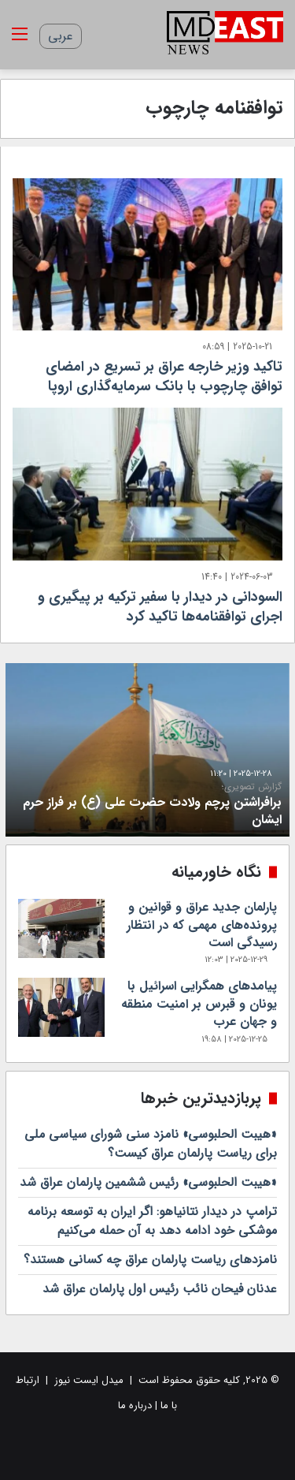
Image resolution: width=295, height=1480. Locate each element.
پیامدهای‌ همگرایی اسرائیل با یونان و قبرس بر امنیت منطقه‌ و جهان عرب (199, 1003)
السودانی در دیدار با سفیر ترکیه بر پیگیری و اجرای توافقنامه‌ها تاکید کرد (160, 607)
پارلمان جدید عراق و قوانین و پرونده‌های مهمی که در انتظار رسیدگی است (202, 924)
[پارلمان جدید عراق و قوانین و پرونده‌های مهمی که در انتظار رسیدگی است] (61, 928)
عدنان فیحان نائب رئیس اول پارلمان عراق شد (159, 1289)
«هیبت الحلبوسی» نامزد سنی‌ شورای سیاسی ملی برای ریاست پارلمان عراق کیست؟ (150, 1143)
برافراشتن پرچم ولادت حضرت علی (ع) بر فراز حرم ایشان (147, 805)
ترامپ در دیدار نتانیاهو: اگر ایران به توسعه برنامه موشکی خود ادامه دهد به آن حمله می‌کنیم (152, 1221)
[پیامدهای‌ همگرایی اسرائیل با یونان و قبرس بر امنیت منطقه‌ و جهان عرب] (61, 1007)
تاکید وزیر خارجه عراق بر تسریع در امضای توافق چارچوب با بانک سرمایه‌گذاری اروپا (164, 376)
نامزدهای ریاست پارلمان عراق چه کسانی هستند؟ (150, 1259)
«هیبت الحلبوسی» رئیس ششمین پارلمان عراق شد (148, 1182)
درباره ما (135, 1405)
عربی (60, 36)
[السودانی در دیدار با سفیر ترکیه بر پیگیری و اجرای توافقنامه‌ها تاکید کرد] (147, 484)
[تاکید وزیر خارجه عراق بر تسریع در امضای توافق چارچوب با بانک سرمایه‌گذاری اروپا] (147, 254)
